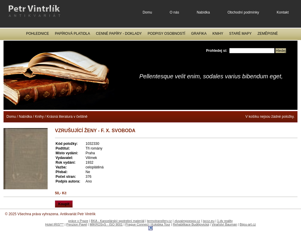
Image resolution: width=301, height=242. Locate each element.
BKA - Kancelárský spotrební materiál (117, 221)
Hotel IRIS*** (54, 224)
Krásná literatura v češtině (67, 117)
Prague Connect (137, 224)
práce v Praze (78, 221)
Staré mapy (240, 34)
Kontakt (283, 12)
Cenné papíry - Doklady (119, 34)
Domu (147, 12)
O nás (174, 12)
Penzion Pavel (76, 224)
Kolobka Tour (160, 224)
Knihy (218, 34)
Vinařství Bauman (224, 224)
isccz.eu (209, 221)
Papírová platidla (72, 34)
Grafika (199, 34)
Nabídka (203, 12)
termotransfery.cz (159, 221)
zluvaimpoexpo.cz (187, 221)
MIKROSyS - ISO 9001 (106, 224)
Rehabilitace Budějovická (191, 224)
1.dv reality (225, 221)
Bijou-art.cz (248, 224)
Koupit (63, 204)
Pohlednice (37, 34)
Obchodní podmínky (243, 12)
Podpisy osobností (166, 34)
